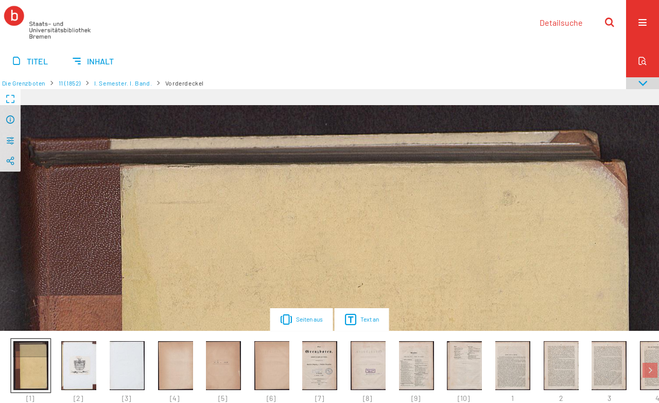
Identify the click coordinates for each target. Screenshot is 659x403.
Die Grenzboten (23, 83)
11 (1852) (70, 83)
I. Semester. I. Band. (123, 83)
